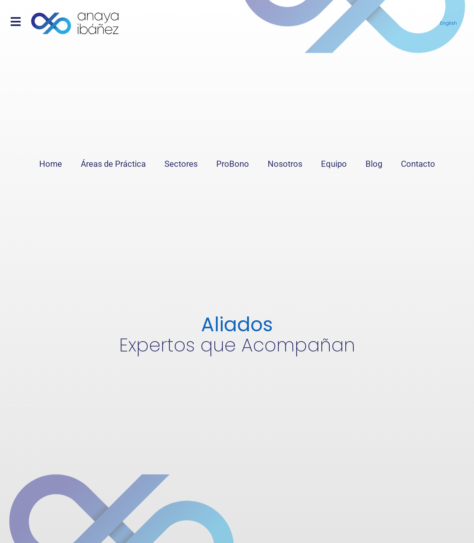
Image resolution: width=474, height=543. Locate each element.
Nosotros (285, 164)
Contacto (418, 164)
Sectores (181, 164)
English (448, 23)
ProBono (232, 164)
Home (50, 164)
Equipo (334, 164)
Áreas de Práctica (113, 164)
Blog (373, 164)
